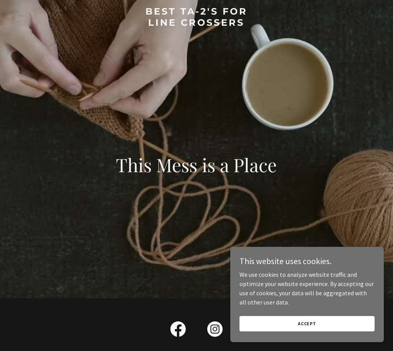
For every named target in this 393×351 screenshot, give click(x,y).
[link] (196, 23)
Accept (307, 323)
